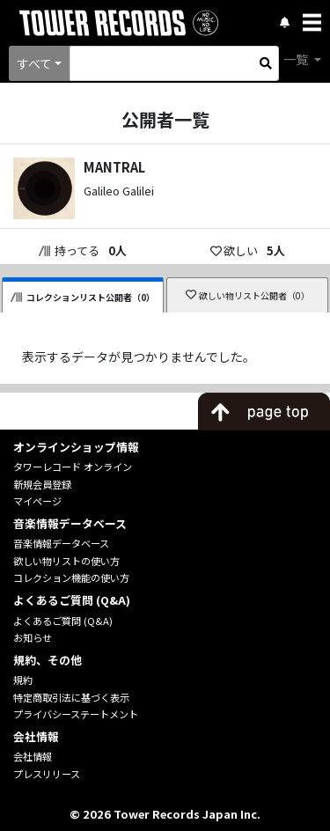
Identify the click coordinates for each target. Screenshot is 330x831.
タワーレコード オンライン (72, 467)
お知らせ (32, 637)
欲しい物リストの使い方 (66, 561)
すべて (34, 63)
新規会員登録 (42, 484)
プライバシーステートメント (75, 714)
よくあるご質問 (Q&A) (63, 621)
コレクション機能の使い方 (71, 577)
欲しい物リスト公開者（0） (248, 295)
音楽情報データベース (61, 543)
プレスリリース (46, 774)
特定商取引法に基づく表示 (71, 697)
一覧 (297, 59)
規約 (23, 680)
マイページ (37, 501)
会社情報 (32, 756)
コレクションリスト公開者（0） (83, 297)
